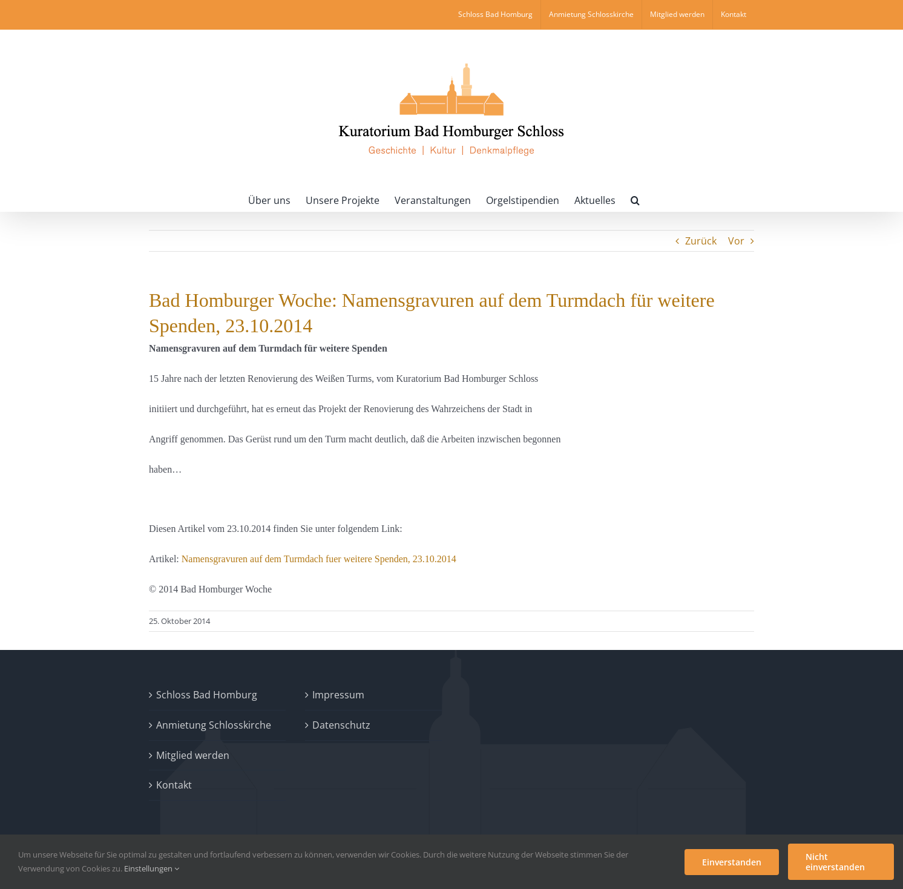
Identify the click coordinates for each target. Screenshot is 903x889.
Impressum (338, 694)
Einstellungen (151, 868)
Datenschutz (341, 725)
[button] (635, 199)
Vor (736, 241)
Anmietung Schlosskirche (213, 725)
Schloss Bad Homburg (206, 694)
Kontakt (174, 785)
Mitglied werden (192, 755)
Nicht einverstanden (835, 862)
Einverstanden (731, 862)
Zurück (701, 241)
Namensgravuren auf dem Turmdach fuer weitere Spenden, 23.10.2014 (319, 559)
